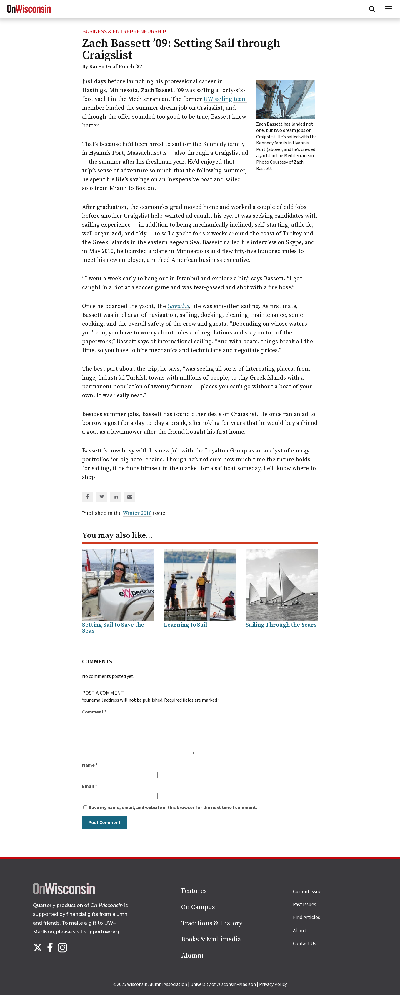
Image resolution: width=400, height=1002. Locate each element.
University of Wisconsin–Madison (223, 991)
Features (194, 898)
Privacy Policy (273, 991)
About (299, 937)
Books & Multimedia (211, 947)
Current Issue (307, 898)
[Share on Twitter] (101, 497)
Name (90, 772)
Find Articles (306, 924)
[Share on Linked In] (116, 497)
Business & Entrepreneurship (124, 31)
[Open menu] (388, 9)
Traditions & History (211, 930)
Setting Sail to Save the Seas (113, 628)
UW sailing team (225, 99)
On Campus (198, 914)
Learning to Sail (185, 625)
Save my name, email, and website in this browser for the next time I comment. (173, 814)
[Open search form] (372, 9)
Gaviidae (178, 306)
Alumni (192, 963)
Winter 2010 (137, 513)
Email (89, 793)
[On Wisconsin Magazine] (29, 13)
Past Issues (304, 911)
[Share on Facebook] (87, 497)
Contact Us (304, 950)
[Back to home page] (64, 900)
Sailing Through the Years (281, 625)
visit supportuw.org (96, 939)
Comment (94, 712)
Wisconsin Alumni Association (157, 991)
